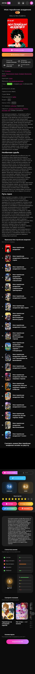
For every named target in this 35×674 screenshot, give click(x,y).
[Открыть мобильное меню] (31, 3)
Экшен (16, 74)
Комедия (21, 74)
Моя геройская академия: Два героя (20, 307)
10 (32, 499)
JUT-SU (6, 3)
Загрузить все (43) (17, 641)
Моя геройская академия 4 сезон (19, 326)
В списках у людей (18, 54)
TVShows (25, 108)
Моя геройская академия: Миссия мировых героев (20, 377)
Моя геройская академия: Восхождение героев (18, 336)
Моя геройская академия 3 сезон (19, 297)
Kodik (26, 472)
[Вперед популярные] (33, 613)
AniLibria (11, 108)
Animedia (4, 110)
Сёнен (11, 78)
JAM (9, 110)
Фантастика (28, 74)
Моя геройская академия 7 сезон (19, 435)
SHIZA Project (18, 108)
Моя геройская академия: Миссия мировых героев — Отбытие (20, 386)
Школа (4, 75)
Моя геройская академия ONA (18, 396)
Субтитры (13, 106)
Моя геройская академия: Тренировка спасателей (18, 277)
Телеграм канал (18, 478)
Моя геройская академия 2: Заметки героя (21, 258)
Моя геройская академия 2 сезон (19, 268)
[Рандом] (27, 3)
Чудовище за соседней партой (7, 623)
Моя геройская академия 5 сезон (19, 367)
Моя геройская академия (16, 81)
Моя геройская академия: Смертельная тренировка (18, 287)
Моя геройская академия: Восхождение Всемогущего (18, 316)
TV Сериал (8, 71)
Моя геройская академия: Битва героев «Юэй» (19, 415)
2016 (21, 84)
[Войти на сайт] (23, 3)
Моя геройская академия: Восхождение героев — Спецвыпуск (18, 346)
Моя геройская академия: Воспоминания (18, 425)
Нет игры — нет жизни (22, 622)
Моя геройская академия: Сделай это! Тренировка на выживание (20, 357)
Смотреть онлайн (18, 50)
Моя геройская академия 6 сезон (19, 406)
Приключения (10, 74)
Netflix (14, 97)
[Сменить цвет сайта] (19, 3)
